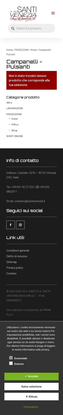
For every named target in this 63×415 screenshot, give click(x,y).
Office (15, 124)
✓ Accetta (31, 376)
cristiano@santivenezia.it (29, 201)
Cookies (11, 273)
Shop (14, 130)
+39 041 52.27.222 (22, 187)
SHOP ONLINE (14, 136)
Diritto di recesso (16, 256)
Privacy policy (14, 267)
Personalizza (31, 406)
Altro (9, 102)
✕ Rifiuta (31, 396)
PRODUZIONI (22, 50)
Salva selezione (31, 386)
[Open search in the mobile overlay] (31, 28)
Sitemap (11, 262)
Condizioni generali (17, 250)
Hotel (14, 118)
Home (9, 50)
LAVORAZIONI (14, 108)
